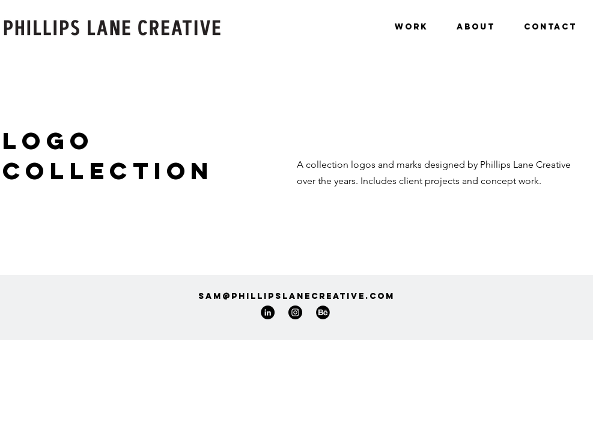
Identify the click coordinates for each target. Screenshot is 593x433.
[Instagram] (295, 312)
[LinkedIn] (268, 312)
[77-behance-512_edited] (323, 312)
